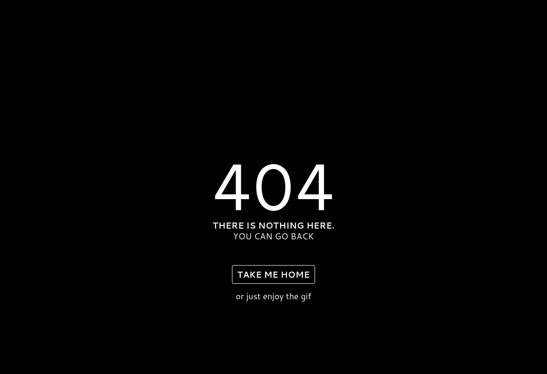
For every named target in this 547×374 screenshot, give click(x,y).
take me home (273, 274)
